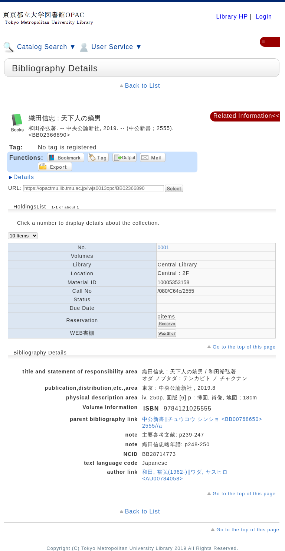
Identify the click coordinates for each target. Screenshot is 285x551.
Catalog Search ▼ (39, 47)
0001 (163, 247)
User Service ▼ (110, 47)
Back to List (142, 85)
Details (23, 177)
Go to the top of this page (244, 347)
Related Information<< (246, 116)
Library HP (232, 16)
